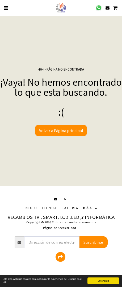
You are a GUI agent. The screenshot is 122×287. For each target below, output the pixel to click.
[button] (5, 7)
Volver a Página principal (61, 130)
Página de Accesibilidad (59, 227)
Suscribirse (93, 242)
